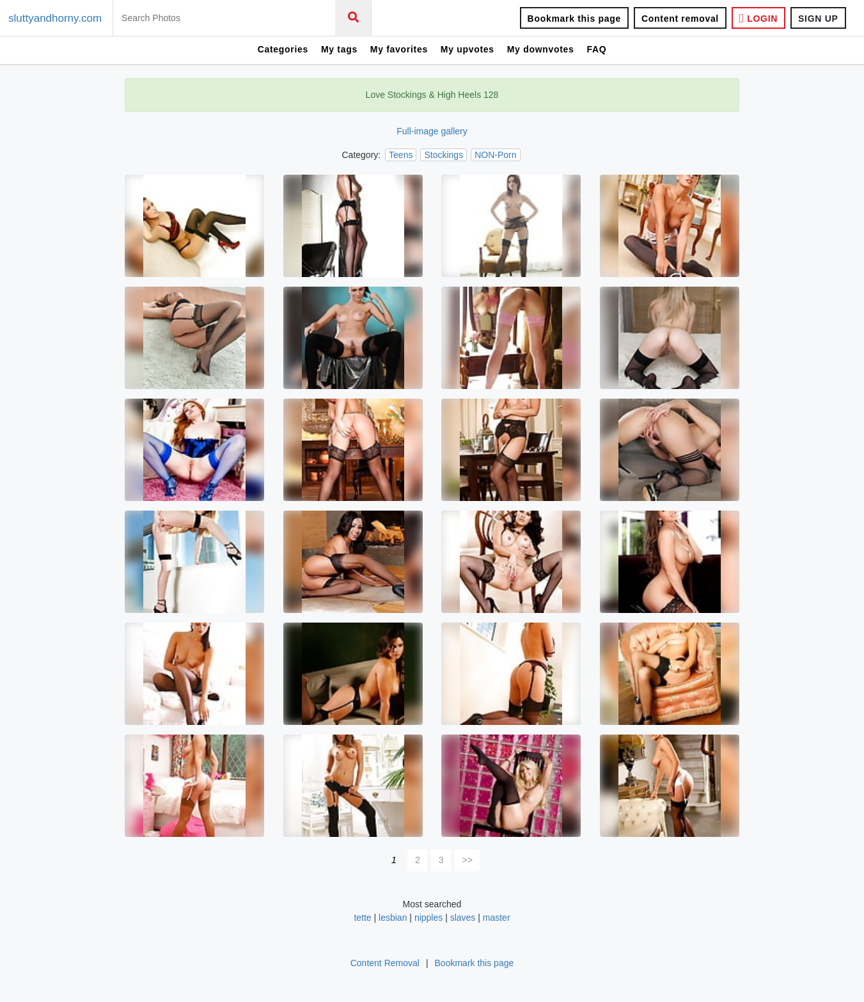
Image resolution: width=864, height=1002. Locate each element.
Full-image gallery (432, 131)
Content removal (680, 18)
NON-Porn (495, 155)
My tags (339, 49)
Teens (400, 155)
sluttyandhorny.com (55, 18)
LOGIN (758, 18)
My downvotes (540, 49)
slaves (463, 917)
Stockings (443, 155)
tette (362, 917)
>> (467, 860)
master (496, 917)
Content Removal (385, 963)
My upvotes (467, 49)
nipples (428, 917)
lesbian (393, 917)
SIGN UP (818, 18)
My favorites (399, 49)
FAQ (596, 49)
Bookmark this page (574, 18)
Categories (283, 49)
